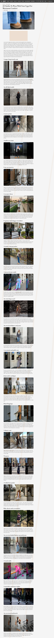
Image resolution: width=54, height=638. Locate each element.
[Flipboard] (40, 1)
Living (23, 1)
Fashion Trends (8, 4)
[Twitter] (43, 1)
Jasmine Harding (5, 10)
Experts (11, 1)
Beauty (15, 1)
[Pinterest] (38, 1)
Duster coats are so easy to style (9, 450)
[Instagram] (42, 1)
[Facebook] (37, 1)
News (8, 1)
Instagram (32, 131)
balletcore (20, 164)
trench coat (30, 79)
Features (32, 1)
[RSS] (45, 1)
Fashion (19, 1)
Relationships (27, 1)
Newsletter (49, 1)
